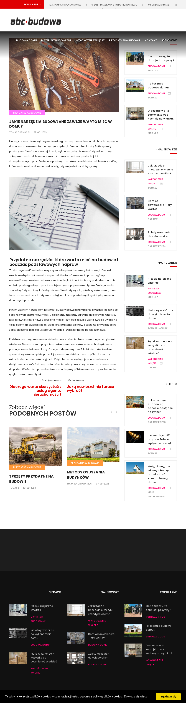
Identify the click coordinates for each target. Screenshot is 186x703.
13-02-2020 (29, 487)
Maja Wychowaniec (79, 483)
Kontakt (151, 40)
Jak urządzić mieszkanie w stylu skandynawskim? (160, 169)
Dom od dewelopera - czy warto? (160, 205)
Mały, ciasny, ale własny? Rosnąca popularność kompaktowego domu (159, 474)
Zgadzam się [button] (168, 696)
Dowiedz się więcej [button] (136, 696)
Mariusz (153, 70)
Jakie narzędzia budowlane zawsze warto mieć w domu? (60, 124)
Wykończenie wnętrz (90, 40)
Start (165, 40)
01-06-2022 (102, 483)
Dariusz (153, 219)
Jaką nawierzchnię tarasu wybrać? (90, 388)
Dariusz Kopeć (157, 246)
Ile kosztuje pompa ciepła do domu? (63, 4)
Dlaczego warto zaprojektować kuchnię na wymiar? (161, 114)
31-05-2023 (40, 132)
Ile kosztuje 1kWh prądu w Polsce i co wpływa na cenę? (161, 439)
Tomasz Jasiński (19, 132)
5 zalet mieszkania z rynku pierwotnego (117, 4)
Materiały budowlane (56, 40)
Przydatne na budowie (124, 40)
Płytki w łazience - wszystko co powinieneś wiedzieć (44, 657)
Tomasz (14, 487)
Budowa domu (26, 40)
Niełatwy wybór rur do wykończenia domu (160, 314)
